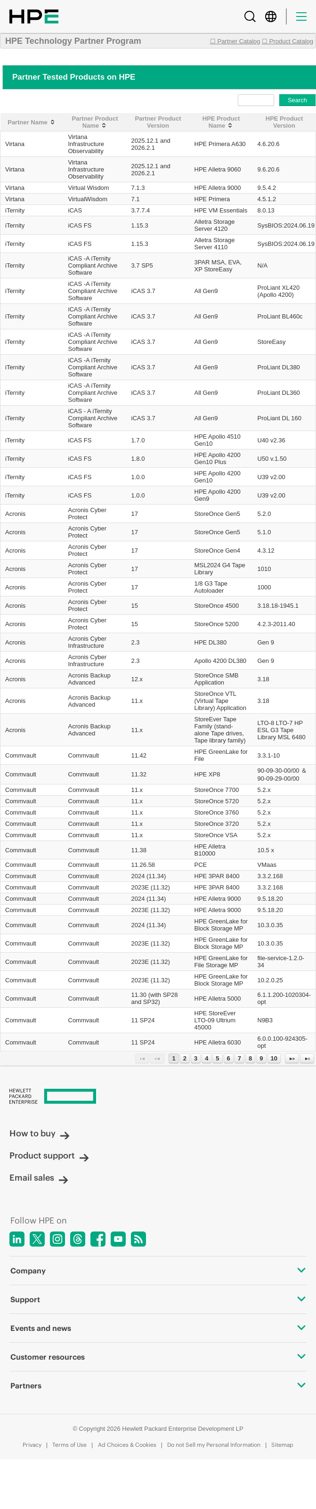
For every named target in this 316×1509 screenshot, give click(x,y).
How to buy (39, 1133)
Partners (158, 1385)
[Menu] (301, 16)
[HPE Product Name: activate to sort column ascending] (221, 122)
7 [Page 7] (239, 1058)
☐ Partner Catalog (235, 41)
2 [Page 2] (184, 1058)
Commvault (20, 755)
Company (158, 1270)
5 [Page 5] (217, 1058)
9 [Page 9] (261, 1058)
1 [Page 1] (173, 1058)
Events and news (158, 1328)
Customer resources (158, 1357)
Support (158, 1299)
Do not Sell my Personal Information (213, 1444)
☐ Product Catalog (287, 41)
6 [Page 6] (228, 1058)
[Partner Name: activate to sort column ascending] (32, 122)
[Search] (250, 16)
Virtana (14, 143)
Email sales (38, 1177)
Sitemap (282, 1444)
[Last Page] (307, 1058)
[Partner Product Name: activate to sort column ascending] (95, 122)
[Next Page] (292, 1058)
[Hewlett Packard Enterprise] (158, 1097)
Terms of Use (69, 1444)
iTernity (14, 210)
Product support (49, 1155)
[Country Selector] (270, 16)
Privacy (32, 1444)
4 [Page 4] (206, 1058)
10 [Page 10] (274, 1058)
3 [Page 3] (195, 1058)
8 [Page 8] (250, 1058)
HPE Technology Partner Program (73, 41)
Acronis (15, 513)
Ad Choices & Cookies (127, 1444)
